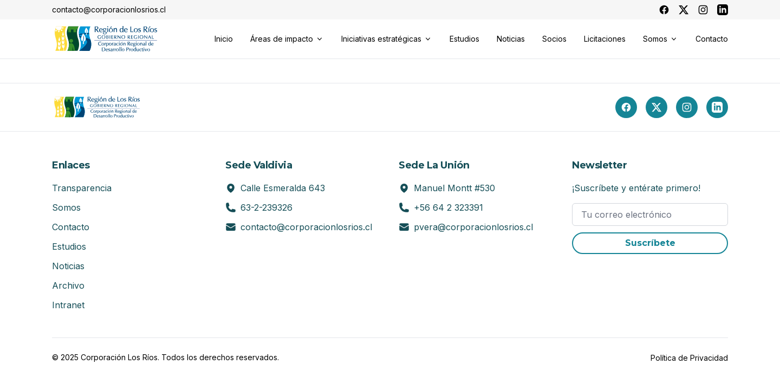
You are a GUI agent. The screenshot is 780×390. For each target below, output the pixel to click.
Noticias (68, 266)
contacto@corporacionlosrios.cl (306, 227)
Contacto (70, 227)
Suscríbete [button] (650, 243)
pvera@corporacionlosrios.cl (473, 227)
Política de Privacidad (689, 357)
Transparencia (82, 188)
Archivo (68, 285)
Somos (66, 207)
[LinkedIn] (717, 107)
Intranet (68, 305)
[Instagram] (687, 107)
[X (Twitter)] (656, 107)
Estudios (69, 246)
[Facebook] (626, 107)
